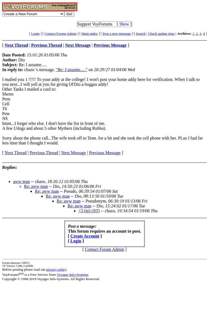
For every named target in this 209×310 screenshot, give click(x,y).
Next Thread (15, 152)
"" (72, 69)
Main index (89, 33)
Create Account (84, 236)
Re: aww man (36, 186)
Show (124, 24)
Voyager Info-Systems (72, 275)
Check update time (161, 33)
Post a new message (117, 33)
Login (35, 33)
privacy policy (56, 269)
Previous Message (105, 152)
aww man (21, 181)
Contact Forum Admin (60, 33)
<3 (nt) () (89, 210)
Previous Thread (44, 152)
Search (140, 33)
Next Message (73, 152)
